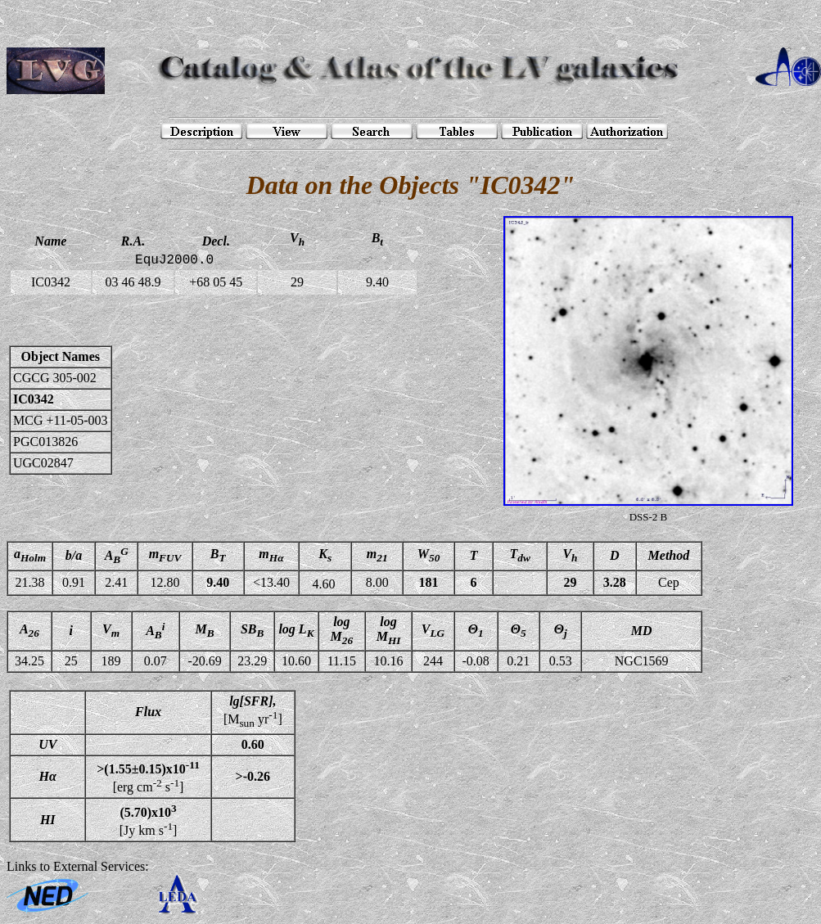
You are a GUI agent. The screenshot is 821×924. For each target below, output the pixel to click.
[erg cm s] (148, 777)
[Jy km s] (149, 819)
